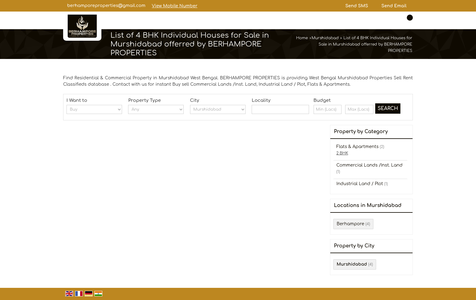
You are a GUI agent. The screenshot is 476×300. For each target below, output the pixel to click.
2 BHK (342, 153)
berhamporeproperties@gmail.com (106, 5)
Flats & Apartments (357, 146)
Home (302, 38)
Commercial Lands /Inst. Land (369, 165)
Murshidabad (324, 38)
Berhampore (350, 224)
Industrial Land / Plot (359, 183)
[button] (174, 6)
